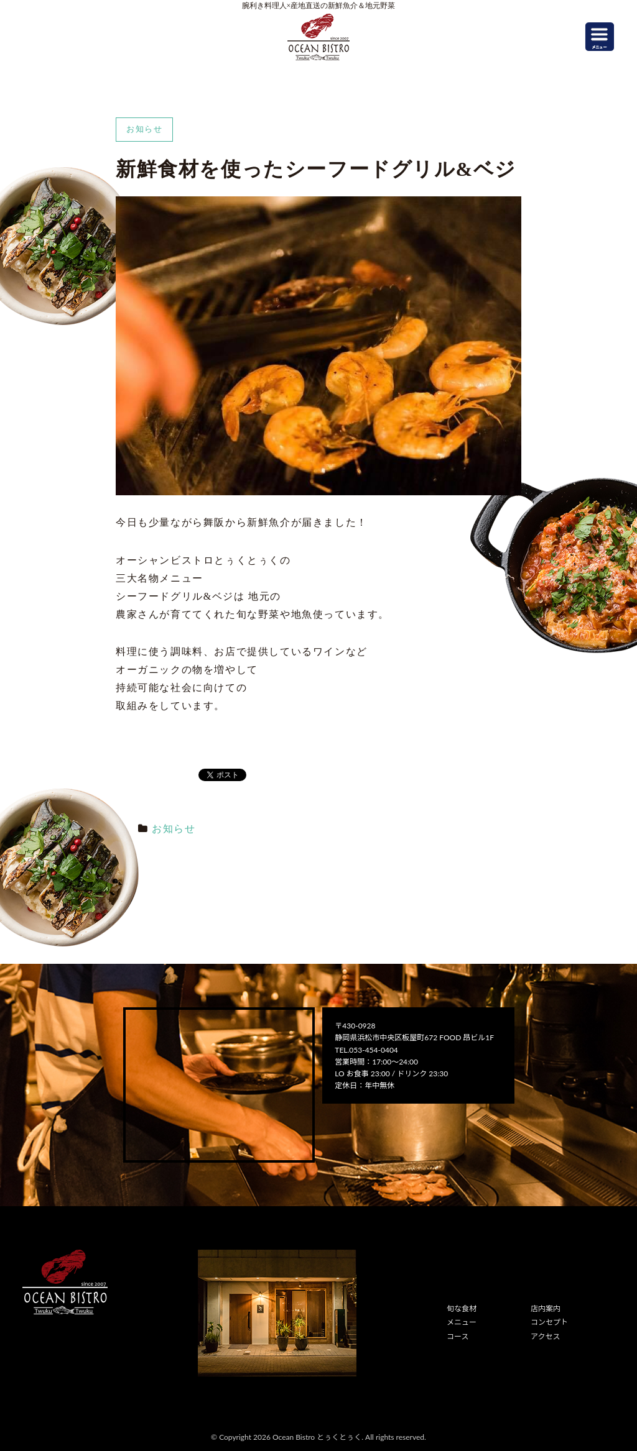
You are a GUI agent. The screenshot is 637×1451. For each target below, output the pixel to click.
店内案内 (545, 1308)
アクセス (545, 1336)
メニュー (462, 1322)
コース (457, 1336)
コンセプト (549, 1322)
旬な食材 (462, 1308)
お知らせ (173, 828)
